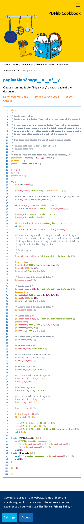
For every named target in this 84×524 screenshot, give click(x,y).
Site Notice (45, 506)
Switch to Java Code (47, 96)
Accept (26, 517)
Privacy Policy (62, 506)
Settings (9, 517)
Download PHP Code (15, 96)
